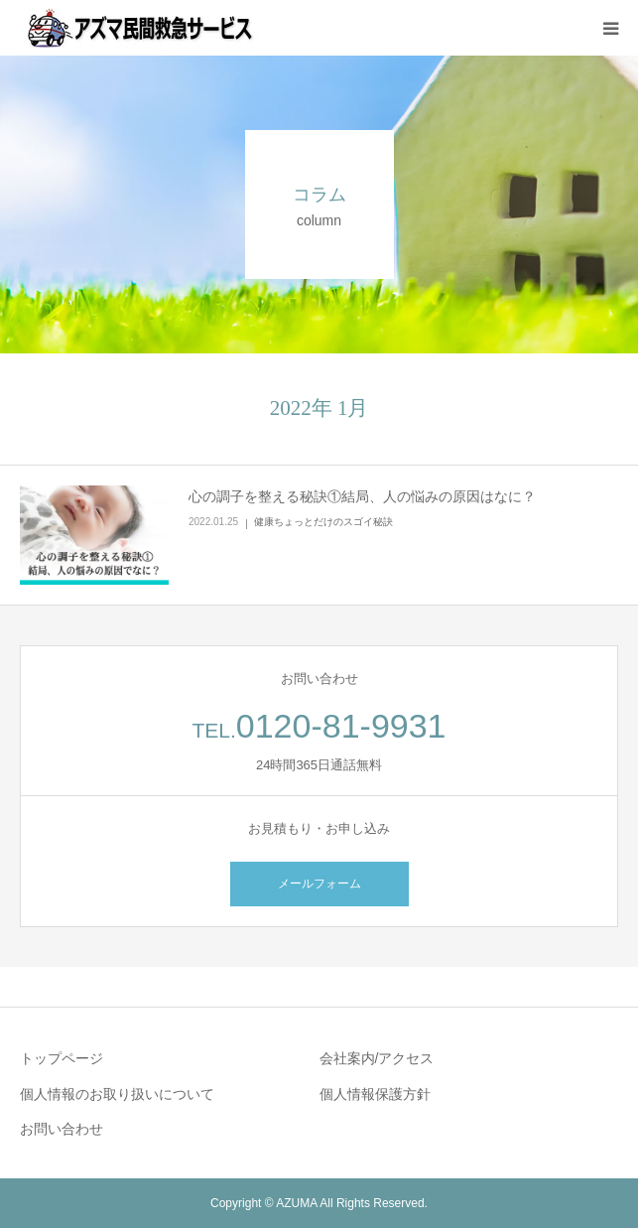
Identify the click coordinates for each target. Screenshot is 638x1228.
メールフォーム (319, 883)
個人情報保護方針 (375, 1094)
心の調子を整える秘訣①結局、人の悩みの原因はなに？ (362, 496)
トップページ (61, 1058)
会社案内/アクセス (377, 1058)
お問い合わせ (61, 1129)
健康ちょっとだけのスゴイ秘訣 (323, 521)
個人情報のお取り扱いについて (117, 1094)
